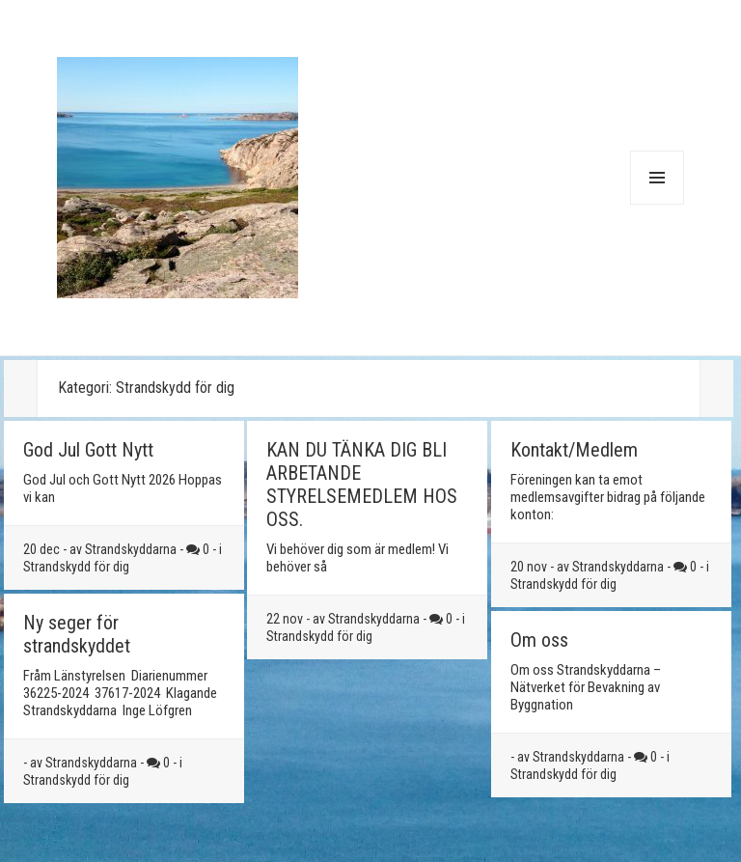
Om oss (539, 640)
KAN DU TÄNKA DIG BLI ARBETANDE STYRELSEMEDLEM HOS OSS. (361, 484)
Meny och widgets (656, 204)
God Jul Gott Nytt (88, 449)
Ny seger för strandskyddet (76, 634)
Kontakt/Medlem (574, 449)
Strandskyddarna (131, 549)
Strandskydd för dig (76, 566)
